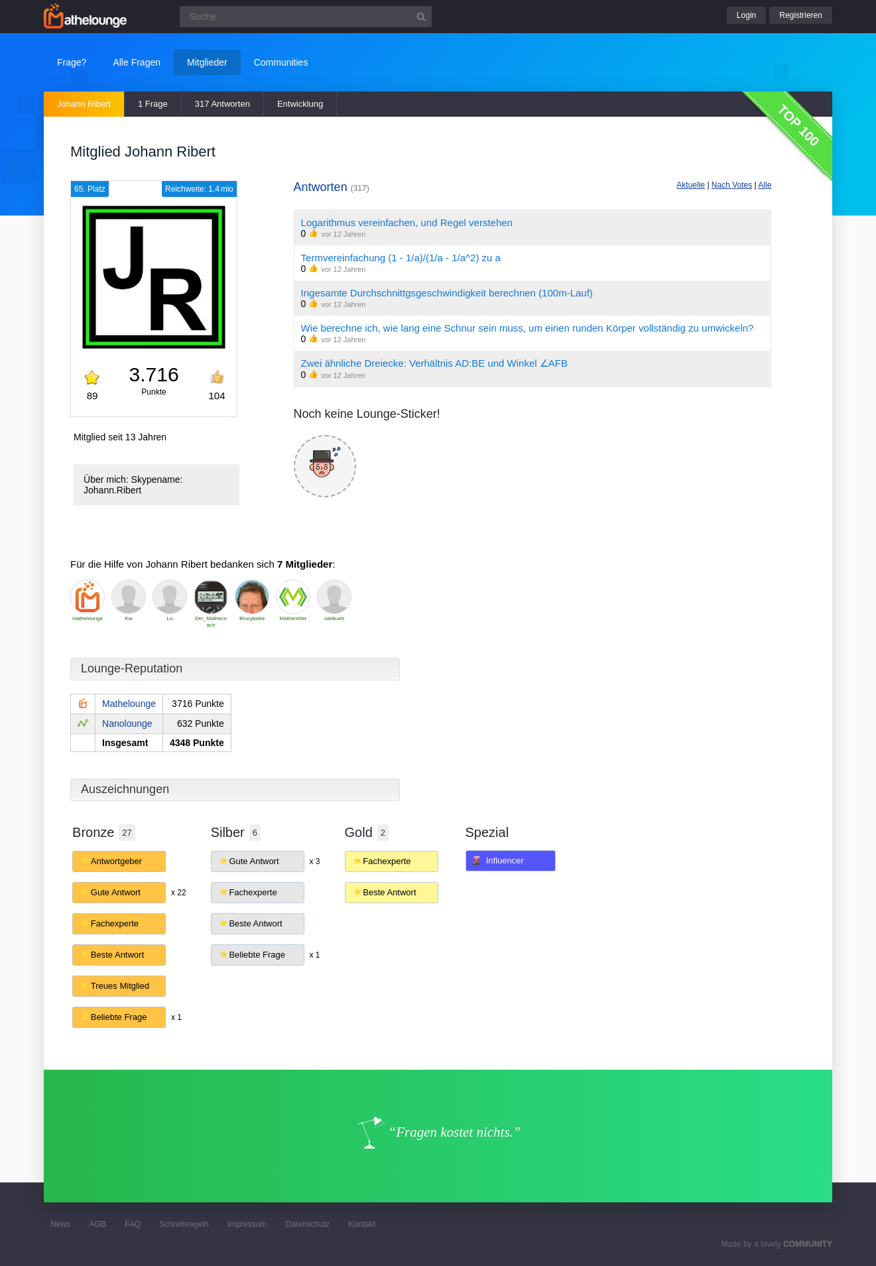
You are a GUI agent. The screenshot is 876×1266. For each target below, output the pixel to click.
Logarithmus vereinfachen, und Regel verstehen (407, 222)
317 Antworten (222, 104)
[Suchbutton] (421, 16)
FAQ (133, 1224)
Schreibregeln (183, 1224)
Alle (764, 185)
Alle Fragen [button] (136, 62)
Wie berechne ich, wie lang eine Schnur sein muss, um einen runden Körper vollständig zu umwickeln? (527, 328)
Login (746, 15)
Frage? (71, 62)
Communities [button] (281, 62)
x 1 (176, 1017)
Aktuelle (690, 185)
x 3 (315, 861)
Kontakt (362, 1224)
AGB (97, 1224)
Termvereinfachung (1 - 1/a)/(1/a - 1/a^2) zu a (401, 257)
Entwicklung (300, 104)
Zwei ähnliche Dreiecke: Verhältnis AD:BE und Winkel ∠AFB (434, 363)
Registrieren (800, 15)
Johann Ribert (84, 104)
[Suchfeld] (306, 16)
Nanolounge (127, 723)
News (60, 1224)
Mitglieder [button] (207, 62)
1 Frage (153, 104)
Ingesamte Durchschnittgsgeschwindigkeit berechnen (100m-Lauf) (447, 292)
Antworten (331, 187)
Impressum (247, 1224)
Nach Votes (732, 185)
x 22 (178, 892)
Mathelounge (129, 703)
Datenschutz (308, 1224)
